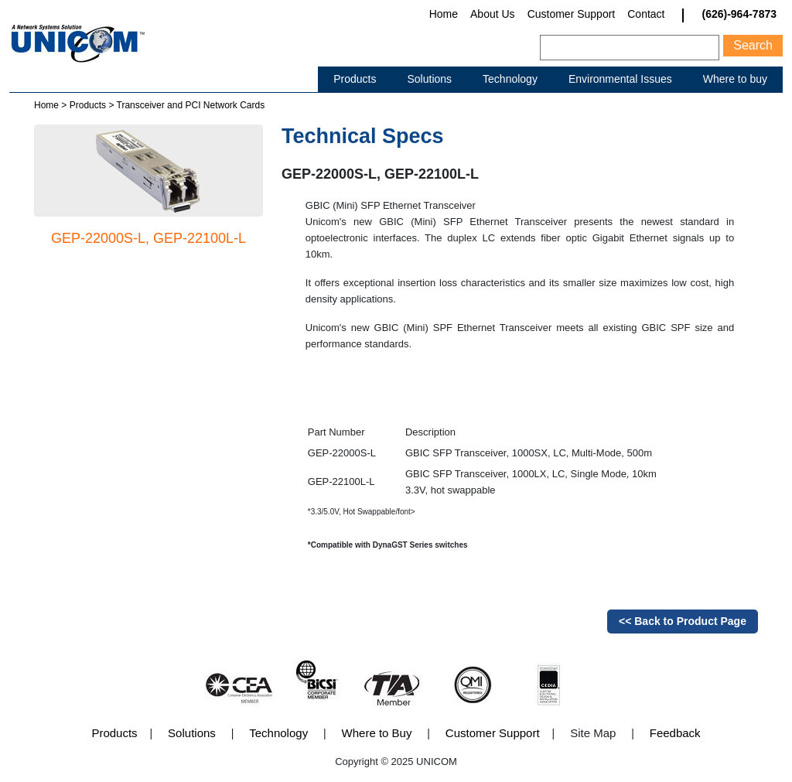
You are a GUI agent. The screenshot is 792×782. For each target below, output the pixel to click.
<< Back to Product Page (682, 621)
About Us (492, 14)
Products (354, 79)
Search (753, 45)
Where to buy (735, 79)
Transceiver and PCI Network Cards (191, 105)
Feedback (675, 732)
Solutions (429, 79)
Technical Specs (363, 136)
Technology (510, 79)
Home (443, 14)
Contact (645, 14)
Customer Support (571, 14)
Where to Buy (377, 732)
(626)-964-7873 (739, 14)
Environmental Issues (620, 79)
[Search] (629, 47)
